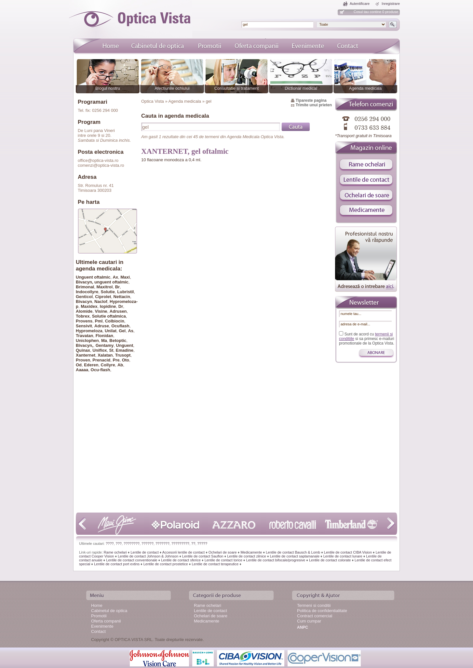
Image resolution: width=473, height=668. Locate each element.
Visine (101, 311)
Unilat (110, 330)
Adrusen (118, 311)
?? (193, 543)
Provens (84, 321)
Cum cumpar (309, 621)
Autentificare (360, 4)
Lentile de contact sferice (181, 560)
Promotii (99, 615)
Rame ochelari (115, 552)
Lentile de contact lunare (342, 556)
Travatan (84, 335)
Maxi (125, 277)
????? (202, 543)
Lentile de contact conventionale (131, 560)
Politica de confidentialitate (322, 610)
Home (96, 605)
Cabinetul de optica (109, 610)
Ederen (91, 364)
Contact (98, 631)
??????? (162, 543)
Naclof (100, 301)
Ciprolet (103, 296)
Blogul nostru (107, 88)
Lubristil (125, 291)
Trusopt (123, 355)
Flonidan (104, 335)
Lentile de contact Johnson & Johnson (148, 556)
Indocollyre (87, 291)
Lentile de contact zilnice (246, 556)
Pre (116, 360)
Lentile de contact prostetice (165, 564)
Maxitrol (105, 286)
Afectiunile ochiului (172, 88)
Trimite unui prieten (314, 105)
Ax (115, 277)
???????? (132, 543)
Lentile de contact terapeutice (215, 564)
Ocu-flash (100, 369)
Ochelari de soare (223, 552)
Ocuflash (120, 325)
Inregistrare (391, 4)
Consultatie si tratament (236, 88)
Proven (83, 360)
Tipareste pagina (311, 100)
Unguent (124, 345)
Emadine (124, 350)
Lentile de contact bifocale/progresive (275, 560)
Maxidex (89, 306)
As (130, 330)
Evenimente (102, 626)
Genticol (84, 296)
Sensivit (84, 325)
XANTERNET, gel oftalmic (185, 151)
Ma (104, 340)
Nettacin (122, 296)
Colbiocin (114, 321)
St (111, 350)
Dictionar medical (301, 88)
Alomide (84, 311)
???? (110, 543)
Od (79, 364)
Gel (122, 330)
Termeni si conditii (314, 605)
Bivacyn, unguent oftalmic (102, 282)
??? (119, 543)
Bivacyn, (84, 345)
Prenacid (101, 360)
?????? (148, 543)
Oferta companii (106, 621)
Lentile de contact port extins (117, 564)
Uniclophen (87, 340)
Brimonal (85, 286)
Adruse (101, 325)
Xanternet (85, 355)
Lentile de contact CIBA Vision (348, 552)
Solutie (108, 291)
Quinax (83, 350)
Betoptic (117, 340)
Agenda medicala (365, 88)
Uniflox (99, 350)
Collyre (108, 364)
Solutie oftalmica (109, 316)
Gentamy (105, 345)
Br (117, 286)
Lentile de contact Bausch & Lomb (293, 552)
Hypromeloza (89, 330)
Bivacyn (84, 301)
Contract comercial (314, 615)
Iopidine (108, 306)
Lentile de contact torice (223, 560)
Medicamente (251, 552)
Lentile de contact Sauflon (202, 556)
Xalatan (105, 355)
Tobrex (82, 316)
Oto (125, 360)
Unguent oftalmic (93, 277)
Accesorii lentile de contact (183, 552)
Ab (120, 364)
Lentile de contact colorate (330, 560)
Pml (99, 321)
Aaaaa (82, 369)
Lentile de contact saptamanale (294, 556)
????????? (180, 543)
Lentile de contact (144, 552)
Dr (120, 306)
